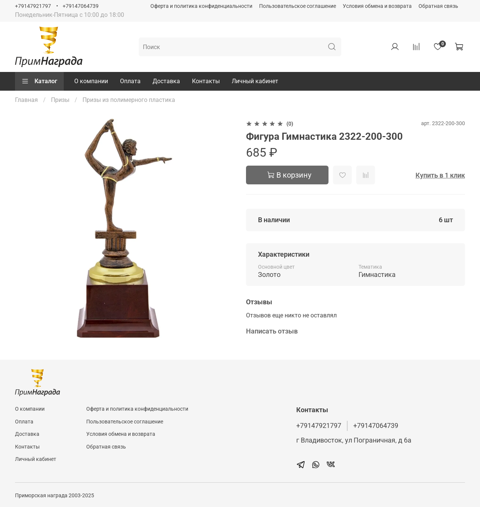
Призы (60, 99)
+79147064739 (81, 6)
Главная (26, 99)
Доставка (166, 81)
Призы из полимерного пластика (128, 99)
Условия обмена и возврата (377, 6)
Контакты (206, 81)
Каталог (39, 81)
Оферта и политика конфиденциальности (201, 6)
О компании (91, 81)
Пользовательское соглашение (297, 6)
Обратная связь (438, 6)
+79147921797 (33, 6)
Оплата (130, 81)
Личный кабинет (255, 81)
